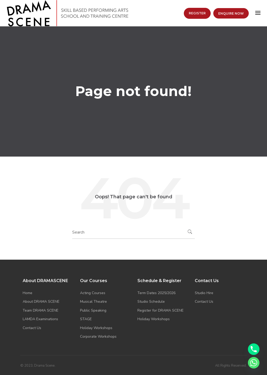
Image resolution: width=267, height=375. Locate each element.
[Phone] (253, 349)
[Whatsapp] (253, 362)
